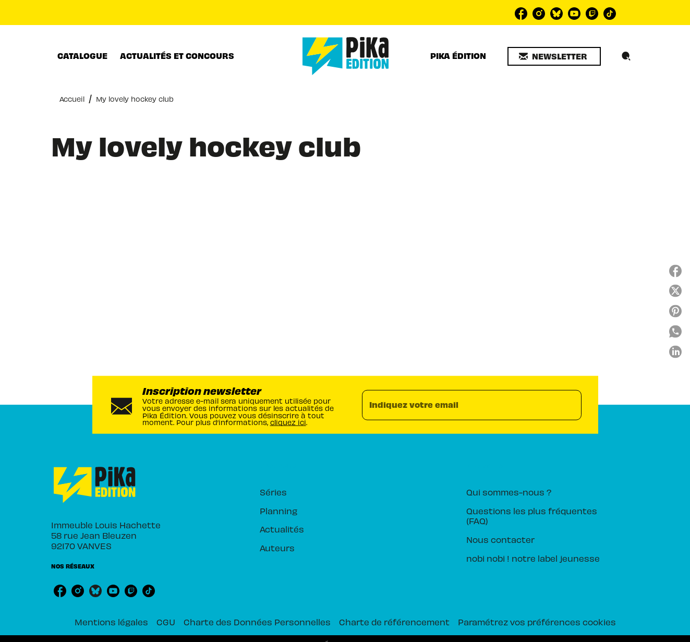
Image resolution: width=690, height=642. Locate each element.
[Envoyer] (569, 404)
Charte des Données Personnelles (257, 621)
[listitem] (521, 13)
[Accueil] (346, 56)
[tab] (82, 55)
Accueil (71, 98)
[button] (554, 56)
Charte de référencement (394, 621)
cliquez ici (288, 422)
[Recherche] (626, 56)
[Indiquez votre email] (458, 405)
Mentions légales (111, 621)
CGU (165, 621)
